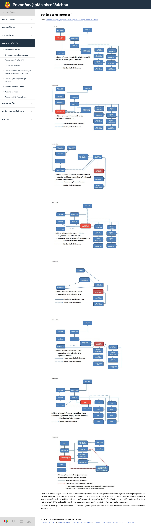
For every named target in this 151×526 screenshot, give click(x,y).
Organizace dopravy (12, 65)
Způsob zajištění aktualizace (16, 97)
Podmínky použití (64, 522)
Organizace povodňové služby (16, 54)
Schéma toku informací (14, 86)
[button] (17, 19)
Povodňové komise (12, 49)
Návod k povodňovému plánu (124, 522)
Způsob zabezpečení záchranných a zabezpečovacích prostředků (18, 72)
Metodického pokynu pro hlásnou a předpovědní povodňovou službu (72, 19)
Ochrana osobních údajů (82, 522)
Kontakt (52, 522)
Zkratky (44, 522)
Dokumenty (106, 522)
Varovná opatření (11, 91)
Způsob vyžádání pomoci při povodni (15, 80)
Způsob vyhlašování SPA (14, 60)
